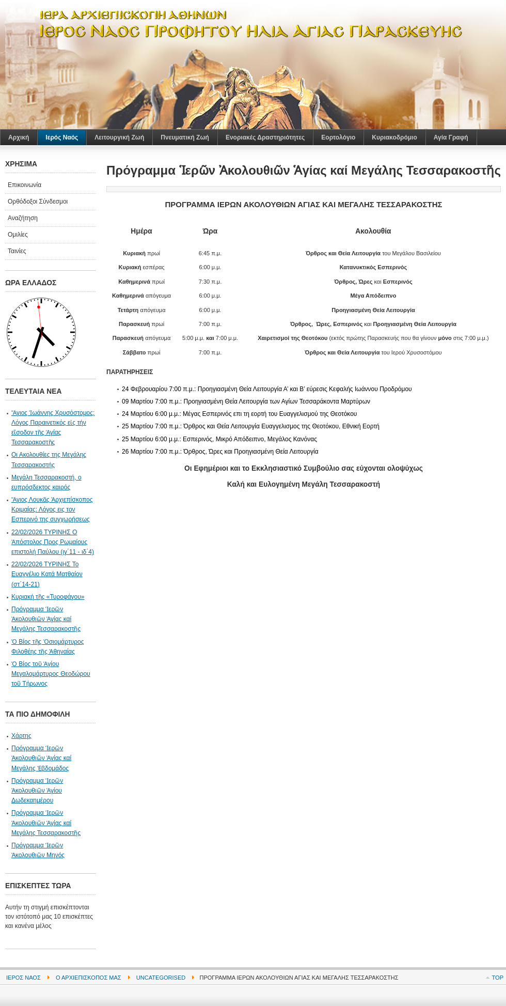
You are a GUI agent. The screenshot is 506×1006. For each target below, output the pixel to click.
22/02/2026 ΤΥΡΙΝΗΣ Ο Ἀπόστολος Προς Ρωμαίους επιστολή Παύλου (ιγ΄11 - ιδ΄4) (52, 542)
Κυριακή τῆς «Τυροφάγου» (48, 596)
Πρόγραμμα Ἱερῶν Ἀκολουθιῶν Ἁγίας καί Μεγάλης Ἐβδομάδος (41, 758)
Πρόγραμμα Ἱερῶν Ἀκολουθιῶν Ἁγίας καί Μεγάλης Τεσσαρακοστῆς (46, 619)
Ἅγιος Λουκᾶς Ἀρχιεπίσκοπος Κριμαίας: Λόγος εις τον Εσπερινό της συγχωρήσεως (52, 509)
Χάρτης (21, 735)
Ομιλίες (18, 234)
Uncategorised (160, 977)
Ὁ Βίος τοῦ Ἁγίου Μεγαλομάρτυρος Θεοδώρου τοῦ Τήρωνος (50, 673)
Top (497, 977)
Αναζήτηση (23, 218)
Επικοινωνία (24, 185)
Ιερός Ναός (23, 977)
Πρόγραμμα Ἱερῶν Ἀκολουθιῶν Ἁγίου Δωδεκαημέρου (37, 790)
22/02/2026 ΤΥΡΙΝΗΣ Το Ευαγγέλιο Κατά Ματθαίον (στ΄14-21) (47, 574)
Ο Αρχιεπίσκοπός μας (88, 977)
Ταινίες (17, 251)
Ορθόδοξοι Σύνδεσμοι (38, 201)
